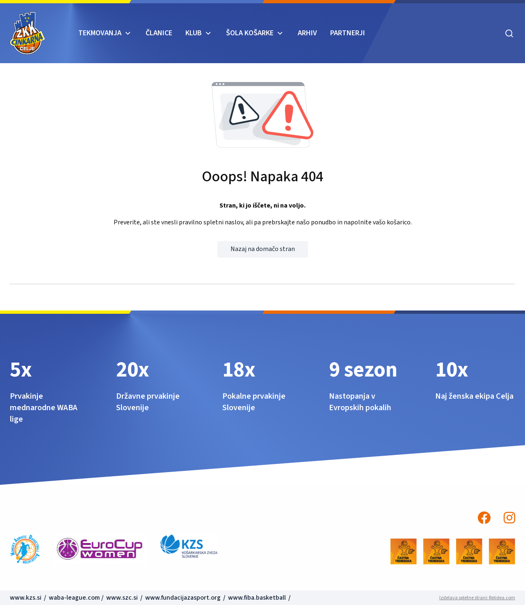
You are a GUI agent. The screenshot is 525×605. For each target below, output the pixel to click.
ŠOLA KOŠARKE (250, 33)
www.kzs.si (26, 597)
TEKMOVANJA (99, 33)
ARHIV (307, 33)
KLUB (193, 33)
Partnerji (347, 33)
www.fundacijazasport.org (183, 597)
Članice (159, 33)
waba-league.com (74, 597)
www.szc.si (122, 597)
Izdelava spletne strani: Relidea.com (477, 597)
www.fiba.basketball (257, 597)
